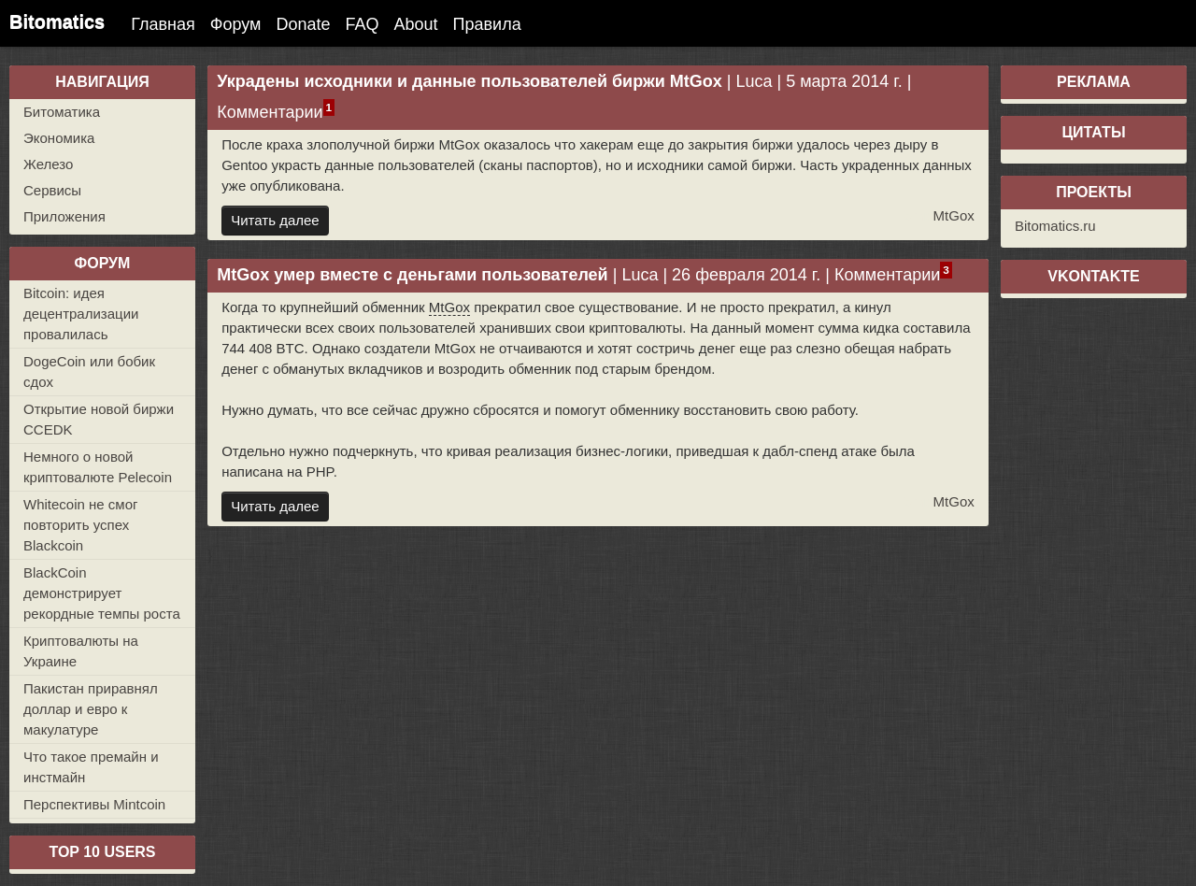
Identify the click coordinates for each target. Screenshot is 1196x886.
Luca (753, 81)
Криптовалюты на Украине (80, 651)
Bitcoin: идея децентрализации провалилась (80, 313)
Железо (48, 164)
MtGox (954, 215)
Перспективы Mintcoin (94, 804)
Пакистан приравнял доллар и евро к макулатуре (90, 708)
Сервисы (52, 190)
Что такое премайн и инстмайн (91, 767)
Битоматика (61, 112)
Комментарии (269, 112)
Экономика (58, 138)
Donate (303, 24)
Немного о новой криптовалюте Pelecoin (97, 467)
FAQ (362, 24)
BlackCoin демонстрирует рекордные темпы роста (101, 593)
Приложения (64, 216)
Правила (487, 24)
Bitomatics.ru (1055, 226)
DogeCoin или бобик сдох (89, 371)
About (416, 24)
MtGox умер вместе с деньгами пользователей (412, 274)
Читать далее (275, 220)
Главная (163, 24)
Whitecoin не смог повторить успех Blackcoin (80, 524)
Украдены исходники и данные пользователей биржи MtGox (469, 81)
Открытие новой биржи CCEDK (98, 419)
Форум (236, 24)
